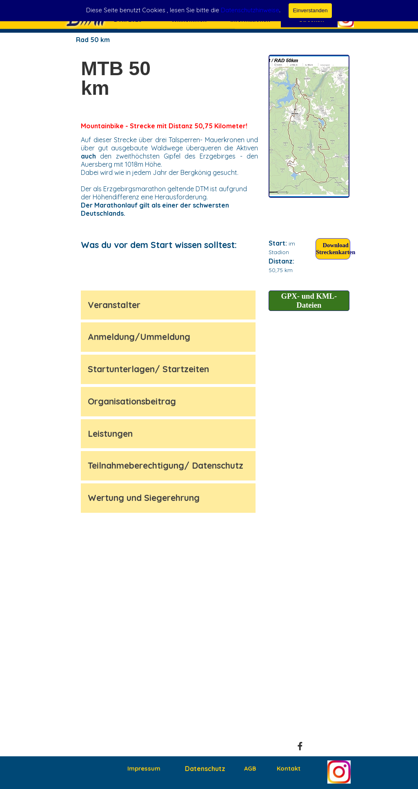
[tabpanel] (122, 78)
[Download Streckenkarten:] (333, 249)
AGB (250, 768)
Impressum (143, 768)
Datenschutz (205, 768)
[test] (309, 126)
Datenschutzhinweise (250, 10)
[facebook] (300, 746)
